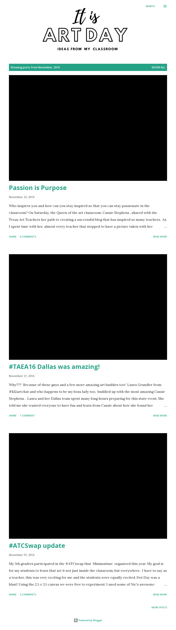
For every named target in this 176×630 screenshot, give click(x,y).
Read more (160, 236)
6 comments (28, 236)
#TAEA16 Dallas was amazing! (54, 366)
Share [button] (12, 236)
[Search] (150, 6)
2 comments (28, 594)
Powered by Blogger (88, 620)
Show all (158, 67)
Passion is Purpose (38, 187)
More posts (159, 607)
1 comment (27, 415)
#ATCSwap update (37, 545)
